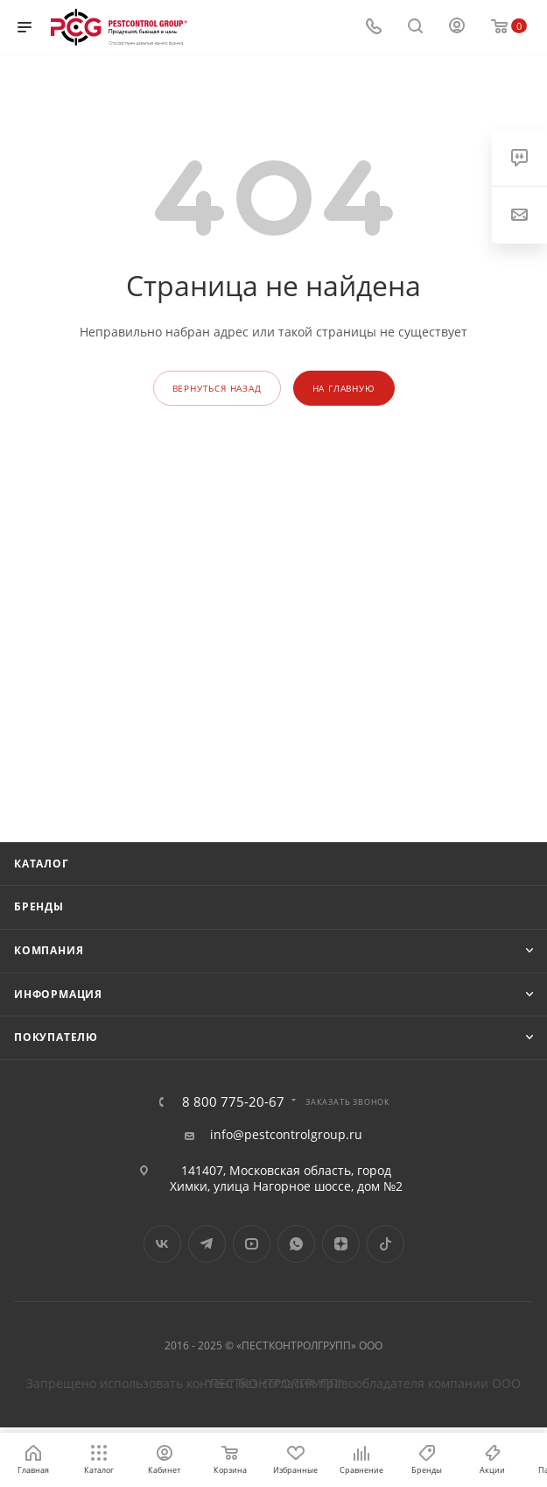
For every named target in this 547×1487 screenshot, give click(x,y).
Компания (48, 950)
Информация (58, 994)
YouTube (251, 1244)
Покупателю (56, 1037)
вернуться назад (217, 388)
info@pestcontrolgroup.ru (286, 1135)
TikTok (385, 1244)
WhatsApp (296, 1244)
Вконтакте (162, 1244)
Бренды (39, 906)
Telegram (207, 1244)
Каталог (41, 863)
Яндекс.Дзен (341, 1244)
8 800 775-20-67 (233, 1101)
